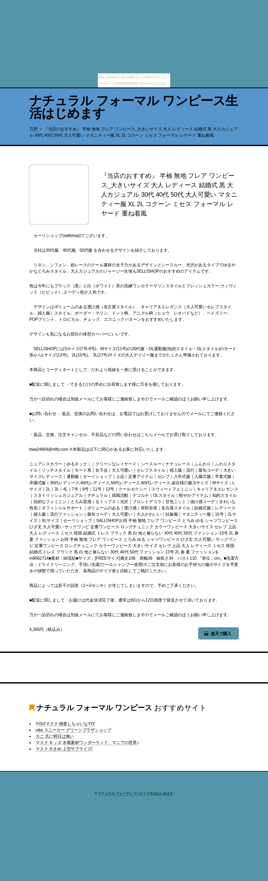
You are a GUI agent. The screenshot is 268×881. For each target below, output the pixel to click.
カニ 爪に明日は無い (55, 736)
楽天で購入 (221, 633)
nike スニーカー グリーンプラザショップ (73, 730)
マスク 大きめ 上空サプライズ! (64, 749)
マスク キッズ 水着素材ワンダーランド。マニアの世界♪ (87, 742)
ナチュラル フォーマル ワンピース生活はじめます (133, 107)
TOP (33, 129)
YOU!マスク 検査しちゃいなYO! (65, 724)
